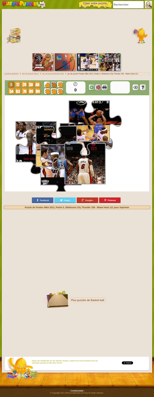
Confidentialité (77, 391)
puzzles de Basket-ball (90, 300)
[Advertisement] (77, 31)
